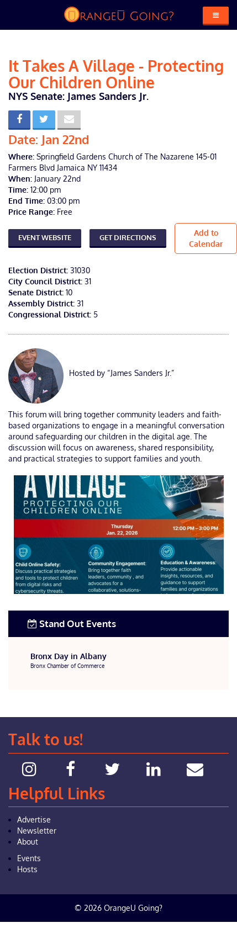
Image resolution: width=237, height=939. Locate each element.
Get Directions (127, 237)
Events (29, 858)
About (27, 841)
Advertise (34, 819)
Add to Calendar (206, 238)
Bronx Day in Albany (68, 656)
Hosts (27, 869)
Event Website (44, 237)
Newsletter (36, 830)
